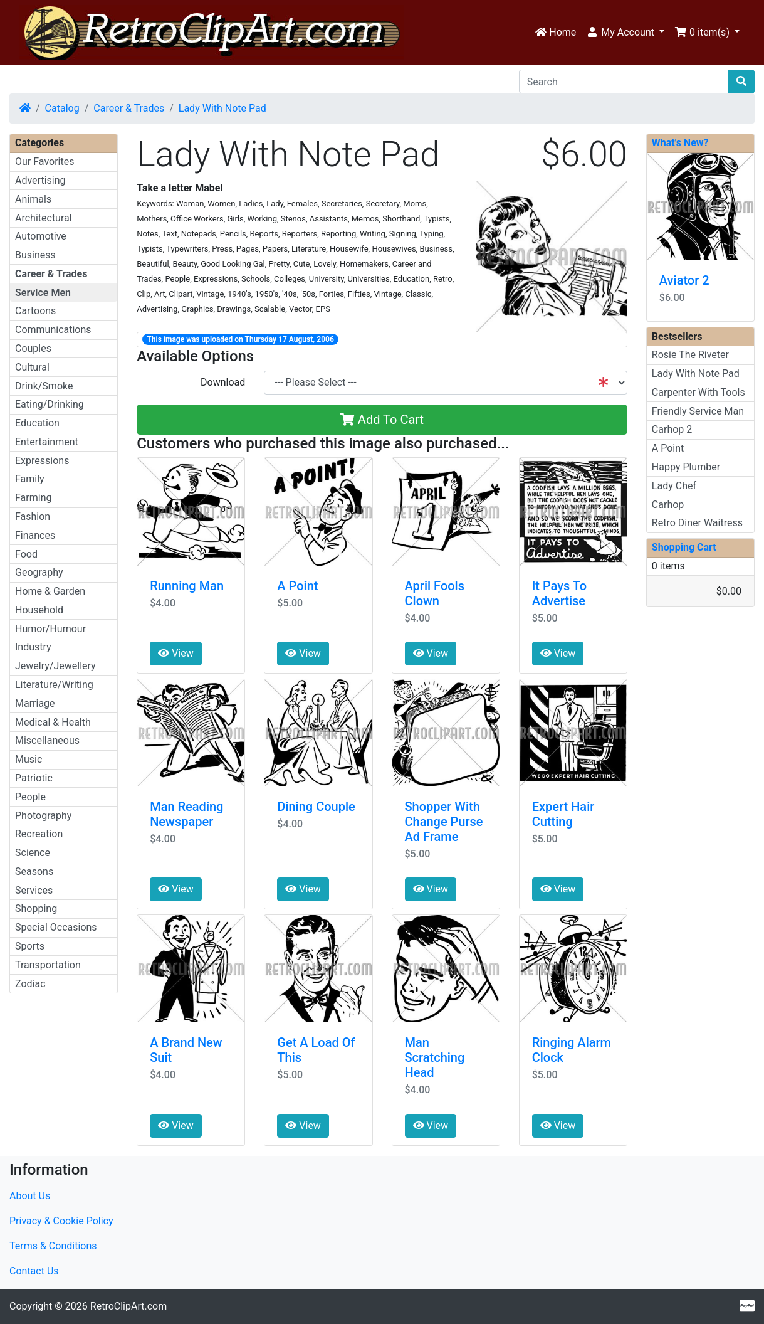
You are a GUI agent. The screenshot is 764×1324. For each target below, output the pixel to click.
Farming (33, 498)
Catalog (62, 108)
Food (26, 554)
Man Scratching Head (435, 1057)
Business (35, 255)
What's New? (680, 143)
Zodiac (30, 984)
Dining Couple (316, 806)
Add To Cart (382, 419)
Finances (35, 535)
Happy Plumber (686, 467)
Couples (33, 348)
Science (32, 853)
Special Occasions (56, 927)
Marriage (35, 703)
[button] (625, 32)
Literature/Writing (54, 685)
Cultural (32, 367)
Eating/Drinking (49, 404)
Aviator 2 (684, 280)
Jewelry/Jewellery (55, 666)
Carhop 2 (672, 429)
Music (28, 759)
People (30, 797)
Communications (53, 330)
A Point (297, 585)
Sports (29, 946)
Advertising (40, 180)
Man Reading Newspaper (186, 814)
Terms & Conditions (53, 1246)
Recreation (39, 834)
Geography (39, 572)
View (176, 653)
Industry (33, 647)
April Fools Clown (434, 593)
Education (37, 423)
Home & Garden (50, 591)
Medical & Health (53, 722)
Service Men (43, 293)
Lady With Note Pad (222, 108)
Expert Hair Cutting (563, 814)
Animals (33, 199)
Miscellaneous (47, 740)
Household (39, 610)
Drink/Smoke (44, 386)
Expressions (42, 461)
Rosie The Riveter (690, 355)
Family (29, 479)
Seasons (34, 871)
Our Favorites (44, 161)
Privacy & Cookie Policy (61, 1221)
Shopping (36, 908)
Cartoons (35, 311)
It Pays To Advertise (559, 593)
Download (223, 382)
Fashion (32, 516)
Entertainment (46, 442)
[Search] (624, 81)
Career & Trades (128, 108)
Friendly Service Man (698, 411)
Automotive (40, 236)
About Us (29, 1196)
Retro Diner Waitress (697, 523)
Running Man (187, 585)
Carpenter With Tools (698, 392)
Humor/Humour (50, 629)
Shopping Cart (684, 547)
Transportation (48, 965)
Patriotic (34, 778)
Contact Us (34, 1271)
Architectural (43, 218)
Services (34, 890)
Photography (43, 816)
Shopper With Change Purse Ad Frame (444, 821)
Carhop (668, 505)
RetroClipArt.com (128, 1306)
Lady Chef (674, 486)
